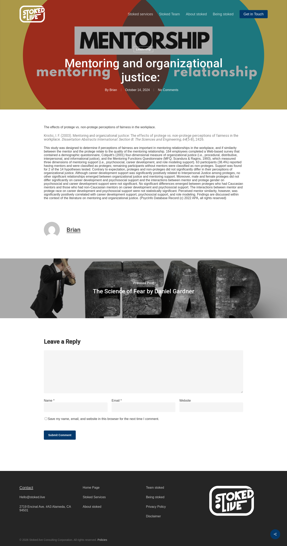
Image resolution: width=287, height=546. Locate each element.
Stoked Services (94, 497)
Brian (113, 90)
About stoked (92, 506)
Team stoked (155, 487)
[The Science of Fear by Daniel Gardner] (143, 288)
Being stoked (155, 497)
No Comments (168, 90)
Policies (102, 539)
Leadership (143, 49)
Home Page (91, 487)
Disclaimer (153, 516)
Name (49, 400)
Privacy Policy (156, 506)
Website (185, 400)
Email (117, 400)
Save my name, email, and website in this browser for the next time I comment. (103, 419)
